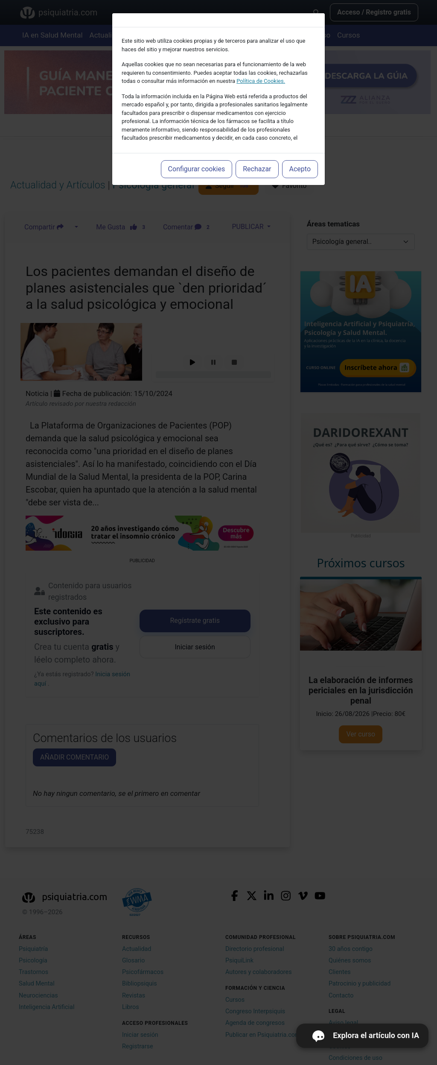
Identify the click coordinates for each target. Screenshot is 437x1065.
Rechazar (257, 169)
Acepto (300, 169)
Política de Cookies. (260, 81)
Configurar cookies (196, 169)
